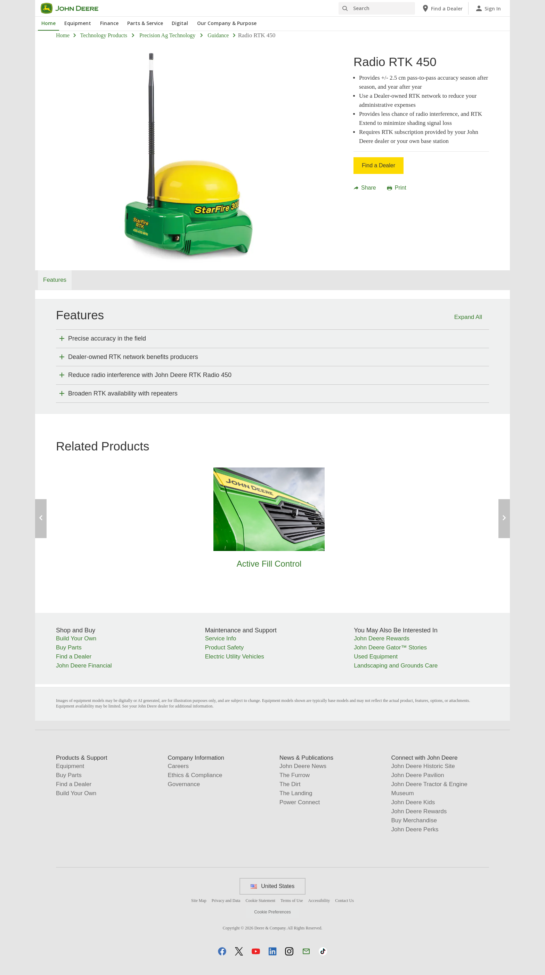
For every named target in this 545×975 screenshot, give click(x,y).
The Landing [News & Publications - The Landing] (295, 793)
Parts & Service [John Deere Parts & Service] (145, 23)
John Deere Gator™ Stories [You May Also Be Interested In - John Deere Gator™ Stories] (390, 647)
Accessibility (319, 900)
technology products (103, 35)
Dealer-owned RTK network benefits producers (133, 356)
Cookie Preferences (272, 912)
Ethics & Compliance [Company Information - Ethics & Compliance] (195, 775)
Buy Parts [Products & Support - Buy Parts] (69, 775)
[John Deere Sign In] (487, 8)
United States (273, 886)
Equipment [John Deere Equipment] (77, 23)
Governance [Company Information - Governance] (184, 784)
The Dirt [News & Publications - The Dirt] (289, 784)
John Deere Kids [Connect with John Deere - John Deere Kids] (413, 802)
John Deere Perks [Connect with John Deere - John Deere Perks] (415, 829)
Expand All (468, 317)
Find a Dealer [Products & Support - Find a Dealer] (73, 784)
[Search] (377, 8)
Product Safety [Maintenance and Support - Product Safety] (224, 647)
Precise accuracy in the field (107, 338)
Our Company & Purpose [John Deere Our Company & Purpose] (227, 23)
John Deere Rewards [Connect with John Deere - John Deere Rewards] (419, 811)
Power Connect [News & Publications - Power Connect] (299, 802)
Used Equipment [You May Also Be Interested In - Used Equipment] (376, 656)
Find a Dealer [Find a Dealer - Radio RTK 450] (378, 165)
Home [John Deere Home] (48, 23)
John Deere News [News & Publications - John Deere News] (302, 766)
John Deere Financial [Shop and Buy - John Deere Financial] (84, 665)
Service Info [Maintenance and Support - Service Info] (220, 638)
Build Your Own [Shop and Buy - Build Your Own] (76, 638)
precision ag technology (167, 35)
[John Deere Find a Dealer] (442, 8)
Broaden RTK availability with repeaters (123, 393)
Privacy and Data (226, 900)
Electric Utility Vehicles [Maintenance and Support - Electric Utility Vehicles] (234, 656)
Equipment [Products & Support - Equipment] (70, 766)
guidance (218, 35)
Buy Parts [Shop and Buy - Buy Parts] (69, 647)
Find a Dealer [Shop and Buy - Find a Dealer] (73, 656)
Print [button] (396, 188)
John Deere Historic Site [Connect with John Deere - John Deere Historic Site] (423, 766)
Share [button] (364, 188)
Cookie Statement (260, 900)
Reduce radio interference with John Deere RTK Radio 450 (149, 374)
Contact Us (344, 900)
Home (63, 35)
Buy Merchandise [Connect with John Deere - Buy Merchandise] (414, 820)
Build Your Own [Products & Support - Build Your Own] (76, 793)
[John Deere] (74, 8)
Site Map (198, 900)
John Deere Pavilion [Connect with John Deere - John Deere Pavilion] (417, 775)
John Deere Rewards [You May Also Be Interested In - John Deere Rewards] (381, 638)
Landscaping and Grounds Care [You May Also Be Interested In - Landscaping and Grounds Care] (396, 665)
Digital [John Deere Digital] (180, 23)
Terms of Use (291, 900)
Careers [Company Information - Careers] (178, 766)
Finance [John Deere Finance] (109, 23)
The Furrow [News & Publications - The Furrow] (294, 775)
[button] (222, 951)
